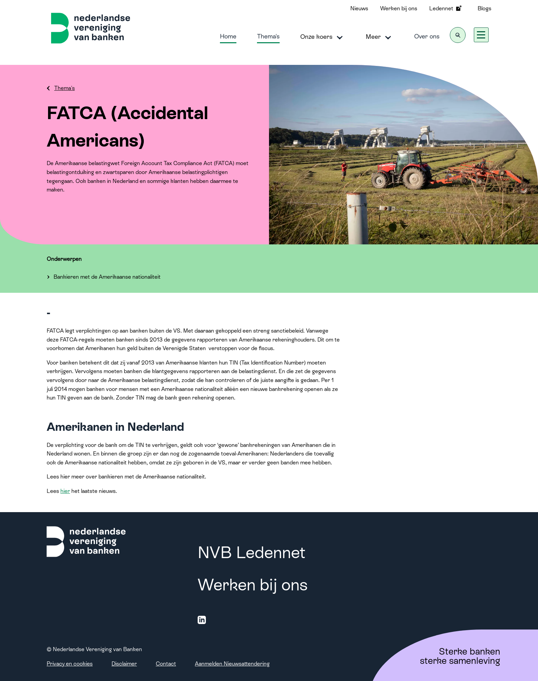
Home (228, 36)
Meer (380, 37)
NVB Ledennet (251, 552)
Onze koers (322, 37)
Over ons (427, 36)
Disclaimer (124, 663)
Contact (166, 663)
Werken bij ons (398, 8)
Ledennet (446, 8)
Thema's (268, 36)
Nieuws (359, 8)
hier (65, 491)
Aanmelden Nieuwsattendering (232, 663)
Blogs (484, 8)
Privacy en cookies (70, 663)
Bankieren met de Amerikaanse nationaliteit (107, 277)
